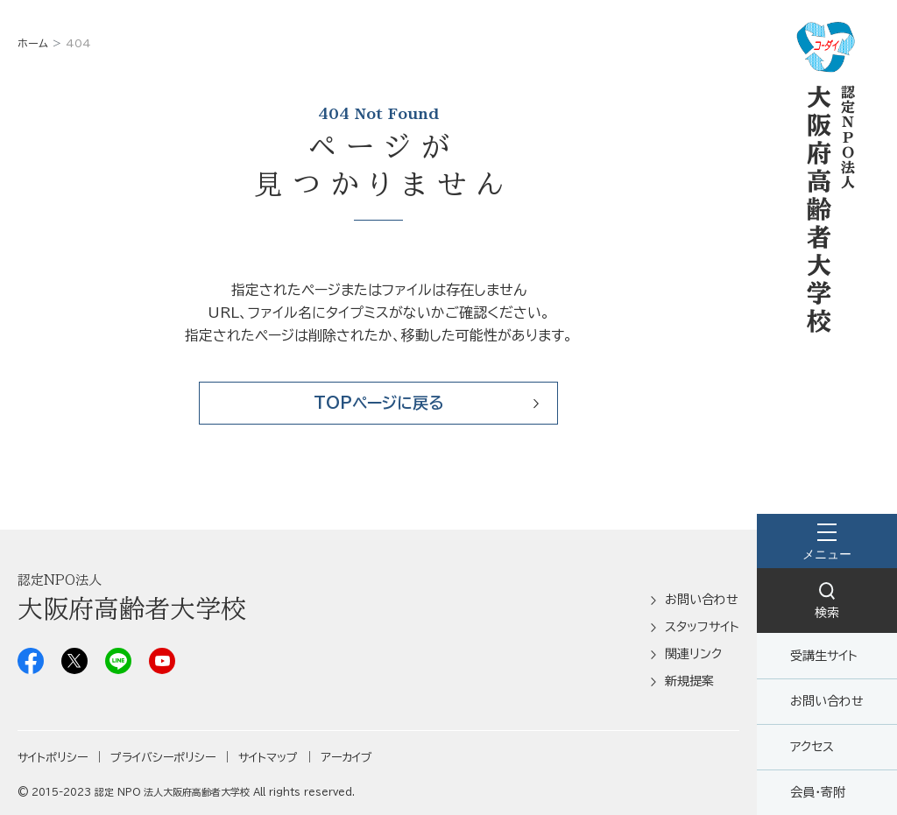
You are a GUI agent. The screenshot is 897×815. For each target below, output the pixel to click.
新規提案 (689, 681)
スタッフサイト (702, 627)
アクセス (812, 747)
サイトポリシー (53, 757)
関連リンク (693, 654)
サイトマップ (268, 757)
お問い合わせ (827, 701)
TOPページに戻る (379, 403)
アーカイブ (346, 757)
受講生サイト (824, 656)
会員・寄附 (817, 792)
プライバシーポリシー (162, 757)
